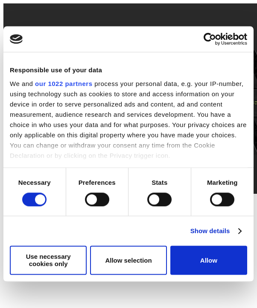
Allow (208, 260)
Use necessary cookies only (48, 260)
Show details (210, 230)
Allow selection (128, 260)
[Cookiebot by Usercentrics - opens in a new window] (209, 39)
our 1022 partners (63, 83)
